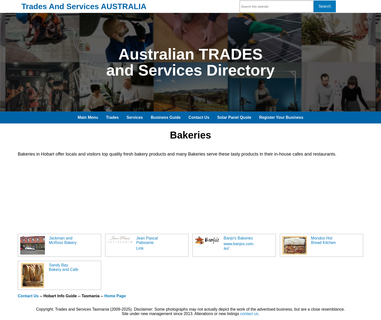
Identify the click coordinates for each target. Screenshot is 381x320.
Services (135, 117)
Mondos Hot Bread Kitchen (323, 240)
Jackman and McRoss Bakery (62, 240)
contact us (249, 314)
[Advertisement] (166, 195)
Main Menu (88, 117)
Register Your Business (281, 117)
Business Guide (166, 117)
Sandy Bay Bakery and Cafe (63, 267)
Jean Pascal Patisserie (147, 240)
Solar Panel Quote (234, 117)
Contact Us (199, 117)
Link (139, 248)
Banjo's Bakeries (238, 238)
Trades (112, 117)
